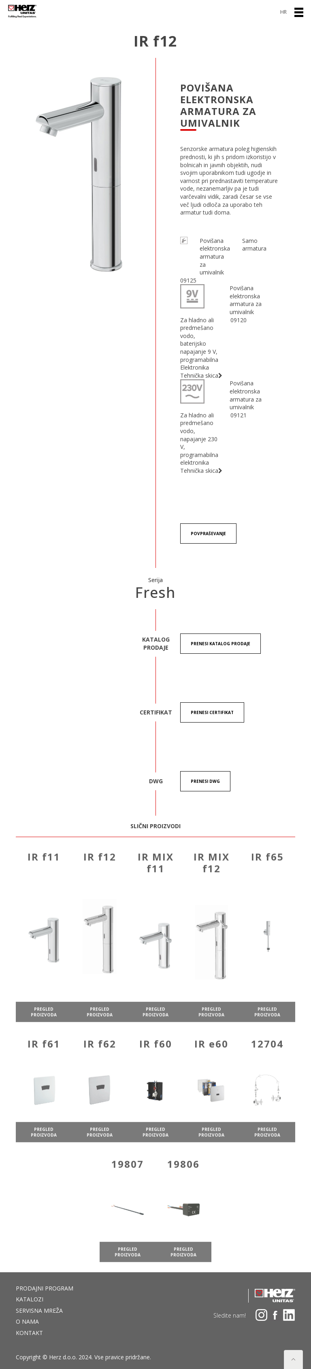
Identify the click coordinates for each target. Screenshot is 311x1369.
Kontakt (29, 1333)
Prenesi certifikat (212, 712)
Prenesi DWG (205, 781)
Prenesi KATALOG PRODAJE (220, 643)
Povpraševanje (208, 533)
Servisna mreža (39, 1310)
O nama (27, 1321)
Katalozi (29, 1299)
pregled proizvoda (44, 1025)
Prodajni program (44, 1288)
